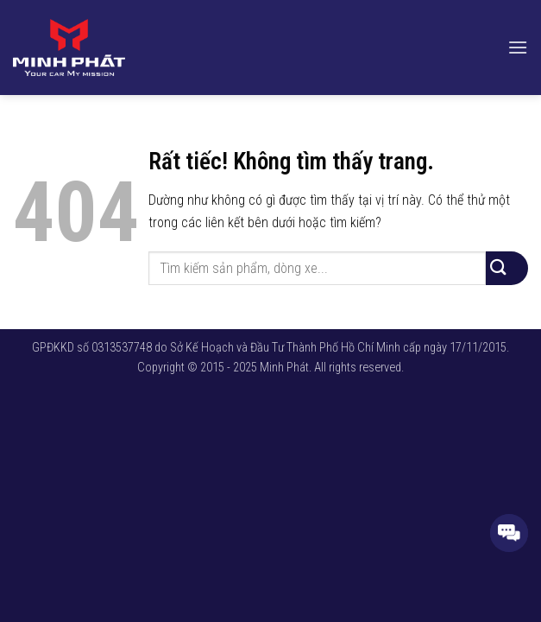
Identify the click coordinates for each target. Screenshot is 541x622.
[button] (517, 47)
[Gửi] (507, 268)
